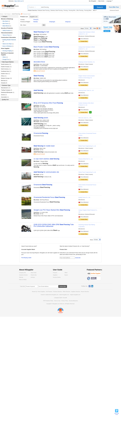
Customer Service (23, 275)
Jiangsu (68, 21)
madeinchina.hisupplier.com (51, 294)
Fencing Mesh (87, 10)
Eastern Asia (5, 73)
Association (5, 97)
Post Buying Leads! (26, 257)
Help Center (33, 272)
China (35, 19)
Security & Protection (7, 28)
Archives (33, 277)
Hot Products (49, 291)
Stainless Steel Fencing (56, 10)
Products (31, 7)
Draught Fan (7, 59)
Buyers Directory (85, 291)
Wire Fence (6, 23)
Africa (3, 76)
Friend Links (34, 275)
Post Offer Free (114, 7)
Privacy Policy (64, 300)
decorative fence (39, 62)
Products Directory (57, 291)
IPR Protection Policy (48, 300)
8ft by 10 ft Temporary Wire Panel (48, 103)
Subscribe (77, 257)
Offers (66, 272)
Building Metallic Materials (9, 40)
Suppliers (55, 275)
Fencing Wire (72, 10)
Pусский (65, 297)
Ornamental (41, 133)
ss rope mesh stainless (46, 159)
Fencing (65, 10)
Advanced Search (114, 10)
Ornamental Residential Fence (49, 197)
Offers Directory (66, 291)
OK (44, 25)
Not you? (21, 1)
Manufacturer (5, 87)
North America (6, 69)
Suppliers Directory (76, 291)
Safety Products (7, 30)
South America (6, 64)
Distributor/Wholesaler (7, 92)
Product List (24, 16)
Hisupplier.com (11, 6)
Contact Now (84, 41)
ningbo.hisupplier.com (75, 294)
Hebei (35, 21)
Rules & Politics (22, 279)
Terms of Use (57, 300)
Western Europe (6, 78)
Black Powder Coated (46, 47)
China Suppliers (41, 291)
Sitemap (21, 277)
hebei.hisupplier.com (64, 294)
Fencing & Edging (8, 50)
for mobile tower (44, 146)
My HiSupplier (92, 1)
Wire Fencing (79, 10)
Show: (82, 28)
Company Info (22, 272)
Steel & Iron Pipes (8, 43)
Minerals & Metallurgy (7, 19)
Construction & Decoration (8, 37)
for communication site (46, 172)
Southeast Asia (6, 71)
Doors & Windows (8, 46)
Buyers (66, 275)
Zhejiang (52, 21)
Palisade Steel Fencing (43, 10)
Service (4, 94)
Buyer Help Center (117, 414)
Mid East (4, 80)
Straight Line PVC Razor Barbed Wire (52, 210)
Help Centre (101, 1)
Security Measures (73, 300)
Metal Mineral (7, 26)
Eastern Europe (6, 66)
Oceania (4, 83)
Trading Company (6, 90)
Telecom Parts (7, 35)
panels (41, 118)
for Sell (41, 32)
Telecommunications (6, 32)
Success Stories (57, 277)
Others (5, 57)
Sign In (16, 1)
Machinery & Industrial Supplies (7, 53)
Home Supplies (5, 48)
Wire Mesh (6, 21)
